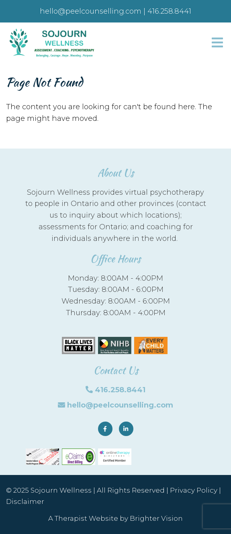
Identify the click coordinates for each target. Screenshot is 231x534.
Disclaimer (25, 501)
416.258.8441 (120, 389)
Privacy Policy (193, 490)
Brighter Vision (156, 518)
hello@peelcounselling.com (120, 405)
